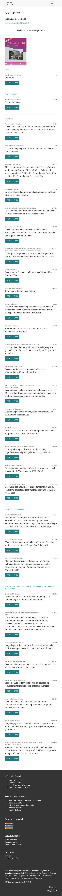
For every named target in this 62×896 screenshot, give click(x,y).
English (8, 856)
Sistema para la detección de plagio (22, 805)
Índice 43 (9, 78)
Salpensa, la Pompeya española (20, 291)
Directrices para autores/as (19, 785)
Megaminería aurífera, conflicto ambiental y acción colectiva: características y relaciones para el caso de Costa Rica (30, 490)
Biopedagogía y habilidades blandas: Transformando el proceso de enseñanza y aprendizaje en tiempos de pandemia (30, 726)
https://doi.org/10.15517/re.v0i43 (17, 23)
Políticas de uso (15, 783)
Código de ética (15, 810)
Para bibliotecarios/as (13, 844)
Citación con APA (15, 803)
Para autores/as (11, 842)
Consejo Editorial (15, 780)
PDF (8, 83)
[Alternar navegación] (52, 4)
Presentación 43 (13, 102)
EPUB (16, 83)
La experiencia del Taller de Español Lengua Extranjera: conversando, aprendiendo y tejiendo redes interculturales (28, 704)
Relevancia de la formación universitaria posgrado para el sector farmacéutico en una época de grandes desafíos (30, 350)
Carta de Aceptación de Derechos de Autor (25, 800)
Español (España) (11, 858)
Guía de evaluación (16, 808)
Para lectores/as (11, 840)
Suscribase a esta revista (18, 787)
